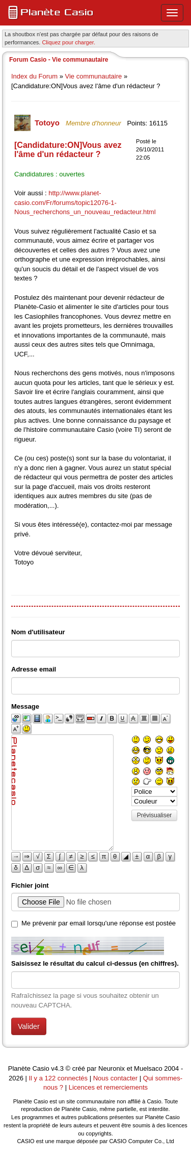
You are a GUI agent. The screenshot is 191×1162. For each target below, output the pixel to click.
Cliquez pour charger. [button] (68, 42)
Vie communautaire (93, 76)
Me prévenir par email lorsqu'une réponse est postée (98, 923)
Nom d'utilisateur (38, 632)
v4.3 (57, 1068)
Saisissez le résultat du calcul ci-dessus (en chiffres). (95, 963)
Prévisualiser (154, 815)
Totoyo (48, 122)
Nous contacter (115, 1078)
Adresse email (33, 669)
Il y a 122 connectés (59, 1078)
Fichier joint (30, 885)
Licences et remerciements (108, 1087)
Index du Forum (34, 76)
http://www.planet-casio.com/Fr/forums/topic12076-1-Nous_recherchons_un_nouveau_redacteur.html (85, 202)
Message (25, 706)
